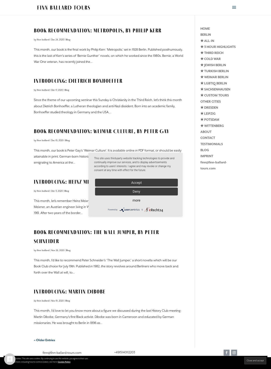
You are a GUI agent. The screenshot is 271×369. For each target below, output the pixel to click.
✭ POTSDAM (209, 120)
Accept (136, 182)
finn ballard (43, 39)
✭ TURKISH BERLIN (214, 71)
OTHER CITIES (210, 102)
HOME (205, 29)
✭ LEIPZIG (208, 114)
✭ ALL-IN (207, 41)
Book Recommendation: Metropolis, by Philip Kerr (97, 30)
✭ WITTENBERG (212, 126)
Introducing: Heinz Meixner (68, 181)
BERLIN (205, 35)
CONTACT (207, 138)
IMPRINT (206, 156)
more (136, 200)
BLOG (204, 150)
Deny (136, 191)
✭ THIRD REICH (211, 53)
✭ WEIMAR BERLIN (214, 77)
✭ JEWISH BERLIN (213, 65)
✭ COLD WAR (210, 59)
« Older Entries (44, 340)
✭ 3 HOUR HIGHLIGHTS (218, 47)
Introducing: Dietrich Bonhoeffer (78, 80)
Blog (68, 39)
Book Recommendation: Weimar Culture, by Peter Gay (101, 131)
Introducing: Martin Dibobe (70, 291)
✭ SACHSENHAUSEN (215, 89)
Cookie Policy (64, 362)
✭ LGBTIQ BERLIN (213, 83)
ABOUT (206, 132)
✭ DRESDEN (209, 108)
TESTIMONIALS (211, 144)
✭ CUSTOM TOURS (214, 95)
